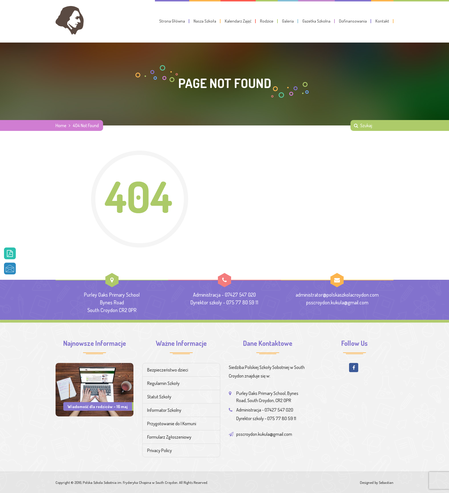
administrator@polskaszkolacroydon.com (337, 295)
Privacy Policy (159, 450)
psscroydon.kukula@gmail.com (337, 302)
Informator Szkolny (164, 410)
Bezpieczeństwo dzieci (167, 370)
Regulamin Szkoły (163, 383)
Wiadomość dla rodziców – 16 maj (98, 406)
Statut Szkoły (159, 397)
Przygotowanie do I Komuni (171, 423)
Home (61, 125)
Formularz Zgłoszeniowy (169, 437)
